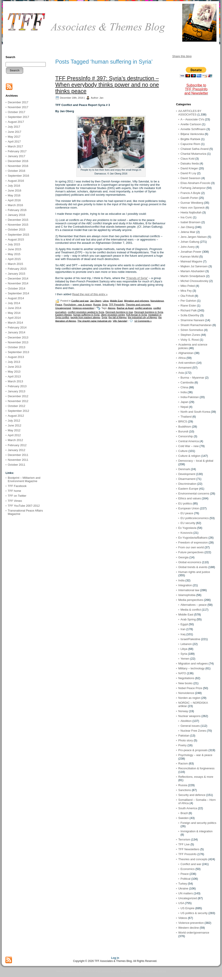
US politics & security (194, 913)
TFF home (14, 490)
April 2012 (14, 435)
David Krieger (189, 168)
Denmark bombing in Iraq (119, 312)
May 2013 (14, 371)
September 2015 (18, 234)
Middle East (116, 300)
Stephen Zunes (190, 334)
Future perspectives (191, 552)
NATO (182, 673)
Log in (115, 957)
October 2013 (16, 347)
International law (188, 590)
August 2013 (16, 357)
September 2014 (18, 293)
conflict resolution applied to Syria (86, 312)
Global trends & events (193, 567)
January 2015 (16, 273)
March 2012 (15, 440)
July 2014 (14, 303)
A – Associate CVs (192, 119)
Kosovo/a (186, 532)
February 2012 (17, 445)
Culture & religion (189, 455)
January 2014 (16, 332)
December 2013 (18, 337)
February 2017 (17, 151)
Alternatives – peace (193, 604)
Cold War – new (188, 446)
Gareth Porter (189, 197)
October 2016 (16, 170)
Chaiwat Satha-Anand (194, 148)
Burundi (183, 431)
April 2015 (14, 259)
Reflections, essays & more (195, 776)
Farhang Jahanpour (193, 188)
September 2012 (18, 410)
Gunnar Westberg (191, 202)
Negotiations (186, 678)
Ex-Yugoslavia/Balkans (193, 537)
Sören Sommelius (191, 330)
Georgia (183, 557)
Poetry (182, 745)
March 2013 (15, 381)
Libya (106, 300)
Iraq (182, 634)
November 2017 (18, 107)
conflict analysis (143, 308)
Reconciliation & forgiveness (196, 768)
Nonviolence (157, 300)
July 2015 (14, 244)
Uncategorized (63, 308)
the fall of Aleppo (118, 317)
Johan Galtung (189, 241)
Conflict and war (80, 300)
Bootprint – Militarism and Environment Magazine (24, 479)
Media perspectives (190, 600)
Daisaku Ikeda (189, 163)
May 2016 (14, 195)
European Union (188, 508)
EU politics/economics (194, 518)
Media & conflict (190, 609)
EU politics (185, 503)
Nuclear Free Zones (193, 730)
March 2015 (15, 264)
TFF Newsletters (188, 849)
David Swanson (190, 178)
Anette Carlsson (190, 124)
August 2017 (16, 121)
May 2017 (14, 136)
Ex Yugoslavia (187, 528)
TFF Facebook (17, 486)
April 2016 (14, 200)
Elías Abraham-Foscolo (195, 183)
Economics (187, 869)
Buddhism (184, 426)
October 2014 (16, 288)
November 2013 (18, 342)
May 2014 (14, 313)
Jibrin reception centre (113, 314)
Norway (183, 711)
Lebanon (186, 644)
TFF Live (184, 844)
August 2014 (16, 298)
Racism (183, 763)
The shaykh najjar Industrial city (94, 320)
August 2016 (16, 180)
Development (186, 474)
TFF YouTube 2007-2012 (24, 505)
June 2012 (14, 425)
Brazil (184, 813)
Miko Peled (187, 285)
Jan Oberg (95, 300)
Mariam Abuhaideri (192, 271)
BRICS (182, 421)
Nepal (184, 406)
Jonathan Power (190, 251)
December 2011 (18, 455)
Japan (184, 402)
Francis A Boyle (190, 193)
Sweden (183, 818)
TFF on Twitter (17, 495)
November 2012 (18, 401)
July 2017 (14, 126)
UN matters (185, 893)
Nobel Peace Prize (190, 688)
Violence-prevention (83, 308)
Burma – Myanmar (192, 377)
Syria (104, 304)
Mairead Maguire (191, 261)
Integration (185, 585)
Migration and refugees (136, 300)
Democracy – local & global (195, 460)
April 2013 (14, 376)
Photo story (185, 740)
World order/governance (193, 932)
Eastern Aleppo (63, 314)
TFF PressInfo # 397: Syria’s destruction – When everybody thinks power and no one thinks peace (107, 84)
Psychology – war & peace (195, 755)
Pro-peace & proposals (193, 750)
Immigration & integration (196, 831)
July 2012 (14, 420)
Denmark (184, 469)
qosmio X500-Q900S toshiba (152, 971)
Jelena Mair (187, 232)
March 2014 (15, 322)
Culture (183, 451)
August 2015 (16, 239)
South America (187, 808)
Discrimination (187, 483)
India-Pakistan (189, 397)
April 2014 (14, 317)
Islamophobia (186, 595)
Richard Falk (188, 310)
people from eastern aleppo (85, 317)
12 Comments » (143, 320)
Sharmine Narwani (192, 320)
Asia (181, 372)
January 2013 (16, 391)
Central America (188, 441)
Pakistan (183, 735)
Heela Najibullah (191, 212)
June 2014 (14, 308)
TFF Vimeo (15, 500)
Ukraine (183, 888)
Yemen (184, 658)
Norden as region (189, 698)
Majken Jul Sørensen (194, 266)
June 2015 (14, 249)
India (183, 392)
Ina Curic (186, 217)
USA (181, 903)
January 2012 (16, 450)
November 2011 (18, 459)
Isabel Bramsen (190, 222)
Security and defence (191, 795)
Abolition (186, 721)
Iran (182, 629)
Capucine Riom (190, 144)
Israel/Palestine (190, 639)
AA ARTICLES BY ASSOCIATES (189, 112)
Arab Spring (188, 619)
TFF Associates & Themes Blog (111, 39)
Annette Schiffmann (193, 129)
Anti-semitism (187, 362)
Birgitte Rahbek (190, 139)
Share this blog (182, 56)
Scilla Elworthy (189, 315)
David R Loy (188, 173)
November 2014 (18, 283)
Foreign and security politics (198, 823)
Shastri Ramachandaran (196, 325)
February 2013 (17, 386)
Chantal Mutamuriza (193, 153)
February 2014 (17, 327)
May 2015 (14, 254)
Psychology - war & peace (77, 304)
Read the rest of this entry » (90, 294)
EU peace (186, 513)
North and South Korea (195, 411)
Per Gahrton (188, 300)
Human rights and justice (194, 572)
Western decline (188, 927)
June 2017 (14, 131)
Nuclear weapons (189, 716)
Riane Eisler (188, 305)
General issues (190, 725)
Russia (97, 304)
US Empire (187, 908)
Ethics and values (189, 498)
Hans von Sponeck (192, 207)
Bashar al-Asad (125, 308)
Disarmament (186, 479)
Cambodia (187, 382)
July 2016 (14, 185)
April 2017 (14, 141)
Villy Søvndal (120, 320)
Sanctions (184, 790)
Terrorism (184, 839)
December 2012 (18, 396)
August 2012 (16, 415)
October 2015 (16, 229)
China (184, 387)
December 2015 (18, 219)
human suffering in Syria (86, 314)
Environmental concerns (193, 493)
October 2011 (16, 464)
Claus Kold (187, 158)
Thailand (186, 416)
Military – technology (191, 668)
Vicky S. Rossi (189, 339)
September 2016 (18, 175)
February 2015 (17, 268)
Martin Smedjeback (192, 276)
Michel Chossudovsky (194, 281)
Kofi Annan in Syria (136, 314)
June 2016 (14, 190)
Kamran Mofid (189, 256)
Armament (185, 367)
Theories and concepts (138, 304)
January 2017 (16, 156)
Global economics (189, 562)
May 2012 (14, 430)
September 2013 (18, 352)
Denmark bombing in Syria (148, 312)
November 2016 (18, 166)
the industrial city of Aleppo (142, 317)
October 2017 (16, 112)
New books (185, 683)
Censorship (185, 436)
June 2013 (14, 366)
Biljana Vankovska (192, 134)
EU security (187, 523)
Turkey (182, 883)
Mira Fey (186, 290)
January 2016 (16, 215)
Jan (101, 97)
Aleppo (111, 308)
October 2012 (16, 406)
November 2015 (18, 224)
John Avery (187, 246)
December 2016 (18, 161)
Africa (182, 358)
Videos (182, 918)
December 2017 (18, 102)
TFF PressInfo (116, 304)
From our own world (191, 547)
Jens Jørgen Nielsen (193, 236)
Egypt (184, 624)
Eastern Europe (188, 488)
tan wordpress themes (109, 971)
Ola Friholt (187, 295)
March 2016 (15, 205)
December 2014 (18, 278)
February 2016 (17, 210)
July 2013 (14, 361)
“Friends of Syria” (137, 278)
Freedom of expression (193, 542)
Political (185, 878)
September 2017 (18, 117)
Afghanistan (186, 353)
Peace (58, 304)
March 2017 (15, 146)
